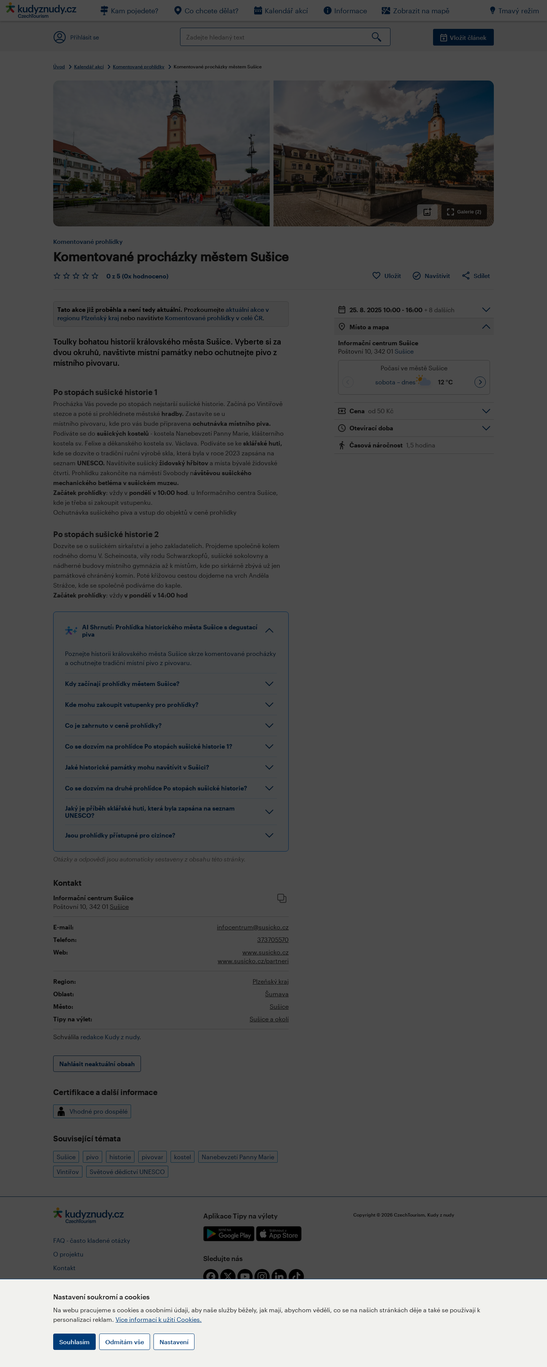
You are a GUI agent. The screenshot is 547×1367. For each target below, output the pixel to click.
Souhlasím (74, 1341)
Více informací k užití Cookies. (158, 1319)
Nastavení (174, 1341)
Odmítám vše (124, 1341)
